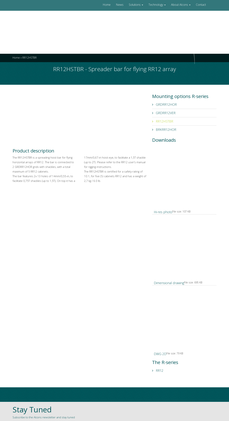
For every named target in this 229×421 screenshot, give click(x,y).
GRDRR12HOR (164, 104)
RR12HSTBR (162, 121)
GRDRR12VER (164, 113)
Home (107, 5)
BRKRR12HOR (164, 129)
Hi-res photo (163, 212)
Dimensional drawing (169, 283)
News (119, 5)
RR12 (157, 370)
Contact (201, 5)
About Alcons (181, 5)
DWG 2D (160, 354)
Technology (157, 5)
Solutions (136, 5)
